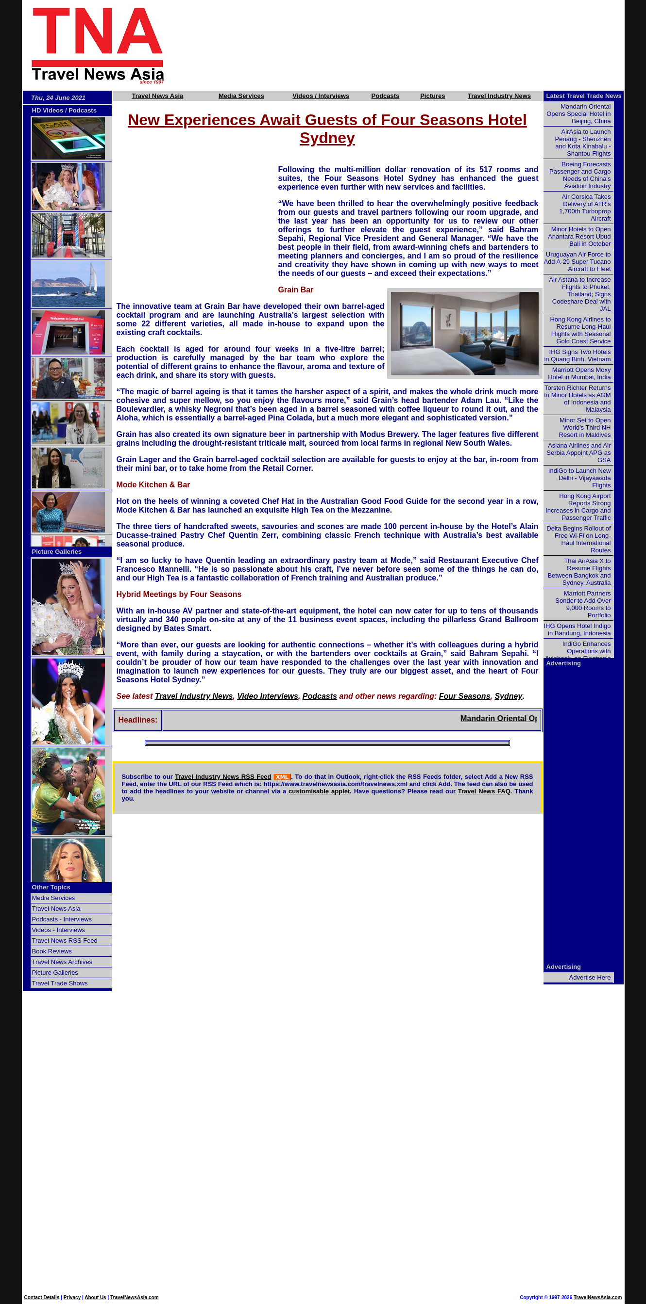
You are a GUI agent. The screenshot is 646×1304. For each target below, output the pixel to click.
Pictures (432, 95)
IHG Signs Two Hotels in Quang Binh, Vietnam (577, 355)
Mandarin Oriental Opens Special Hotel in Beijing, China (578, 114)
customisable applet (319, 791)
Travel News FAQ (484, 791)
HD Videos (48, 110)
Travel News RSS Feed (65, 940)
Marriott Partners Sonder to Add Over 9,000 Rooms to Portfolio (583, 604)
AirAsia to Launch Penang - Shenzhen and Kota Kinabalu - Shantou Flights (583, 142)
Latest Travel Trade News (584, 95)
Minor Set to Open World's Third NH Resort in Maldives (585, 427)
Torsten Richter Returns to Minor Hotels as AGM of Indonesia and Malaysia (577, 398)
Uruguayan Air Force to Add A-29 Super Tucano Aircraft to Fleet (577, 262)
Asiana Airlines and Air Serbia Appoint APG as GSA (578, 453)
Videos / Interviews (320, 95)
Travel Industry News (499, 95)
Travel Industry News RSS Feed (223, 776)
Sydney (508, 696)
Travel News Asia (158, 95)
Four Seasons (465, 696)
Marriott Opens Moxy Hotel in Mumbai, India (579, 373)
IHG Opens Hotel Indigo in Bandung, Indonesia (577, 629)
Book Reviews (52, 951)
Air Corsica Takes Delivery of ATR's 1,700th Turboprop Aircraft (585, 207)
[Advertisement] (411, 45)
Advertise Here (590, 977)
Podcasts (386, 95)
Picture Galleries (57, 551)
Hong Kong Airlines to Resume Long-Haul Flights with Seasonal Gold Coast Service (580, 330)
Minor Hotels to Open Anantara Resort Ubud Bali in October (579, 236)
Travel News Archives (62, 962)
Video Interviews (267, 696)
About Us (95, 1297)
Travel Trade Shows (60, 983)
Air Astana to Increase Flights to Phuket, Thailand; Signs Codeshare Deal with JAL (580, 294)
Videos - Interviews (58, 930)
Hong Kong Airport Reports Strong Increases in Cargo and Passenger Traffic (578, 506)
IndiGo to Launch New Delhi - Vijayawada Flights (579, 478)
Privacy (72, 1297)
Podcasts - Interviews (62, 919)
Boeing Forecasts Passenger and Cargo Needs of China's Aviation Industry (580, 175)
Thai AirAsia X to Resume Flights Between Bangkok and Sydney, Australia (579, 571)
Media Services (241, 95)
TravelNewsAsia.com (134, 1297)
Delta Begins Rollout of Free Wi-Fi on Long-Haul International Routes (578, 539)
